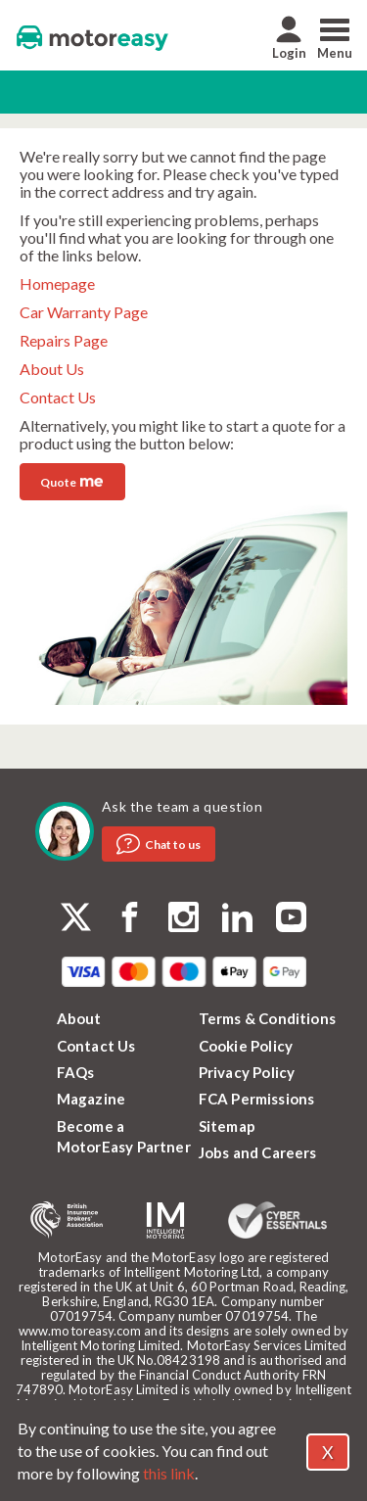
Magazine (91, 1098)
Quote (71, 480)
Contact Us (58, 397)
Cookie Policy (246, 1046)
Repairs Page (64, 340)
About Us (52, 368)
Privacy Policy (247, 1072)
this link (169, 1473)
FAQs (76, 1072)
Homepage (57, 283)
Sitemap (227, 1126)
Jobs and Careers (258, 1152)
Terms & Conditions (268, 1018)
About (79, 1018)
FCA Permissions (257, 1098)
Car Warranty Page (84, 312)
